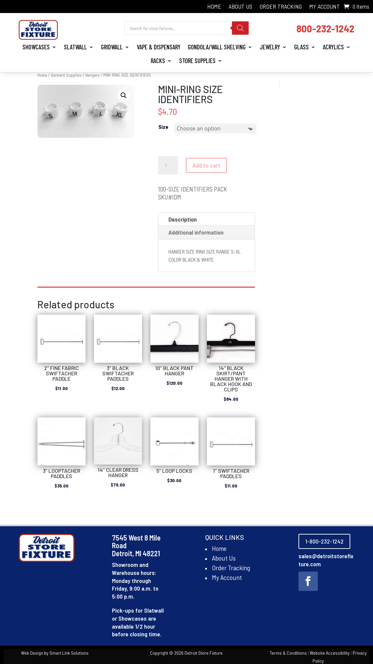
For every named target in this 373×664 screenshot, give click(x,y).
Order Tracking (281, 7)
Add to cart (206, 165)
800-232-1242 (325, 28)
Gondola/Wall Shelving (217, 47)
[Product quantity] (168, 165)
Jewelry (270, 47)
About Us (240, 7)
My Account (324, 7)
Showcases (36, 47)
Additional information (196, 232)
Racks (158, 60)
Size (163, 126)
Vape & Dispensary (158, 47)
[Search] (240, 28)
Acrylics (333, 47)
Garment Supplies (66, 75)
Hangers (92, 75)
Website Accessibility (330, 653)
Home (214, 7)
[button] (124, 95)
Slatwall (75, 47)
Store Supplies (197, 60)
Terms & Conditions (288, 653)
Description (182, 219)
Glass (301, 47)
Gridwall (112, 47)
